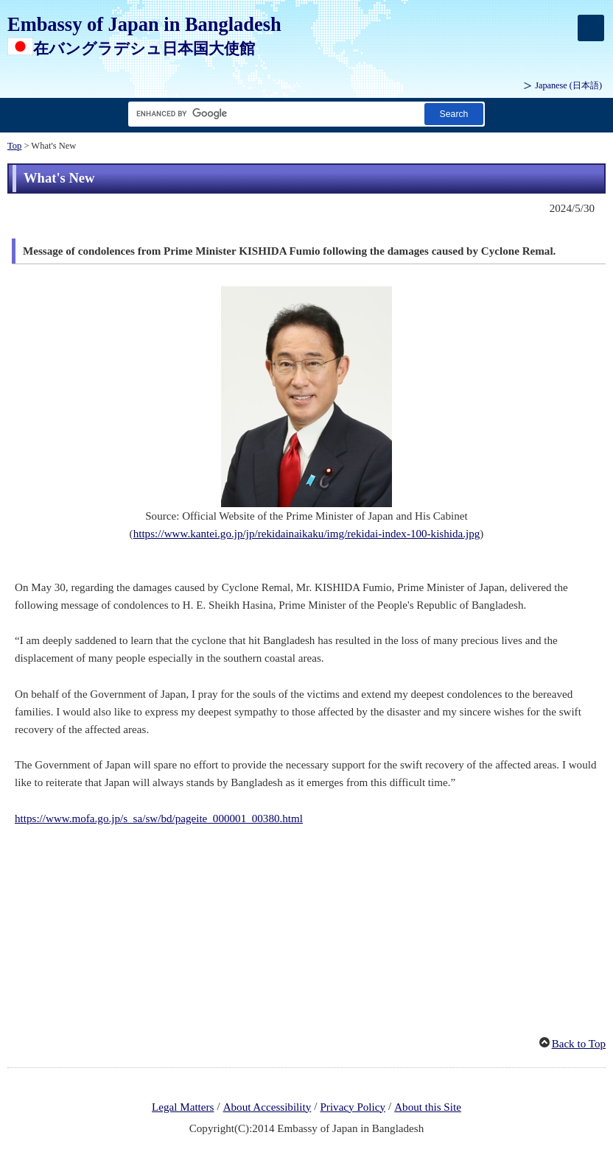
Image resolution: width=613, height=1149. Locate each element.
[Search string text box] (273, 113)
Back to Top (579, 1044)
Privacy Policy (352, 1107)
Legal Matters (183, 1107)
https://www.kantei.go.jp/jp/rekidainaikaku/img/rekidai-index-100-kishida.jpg (306, 534)
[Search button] (453, 113)
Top (14, 146)
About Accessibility (267, 1107)
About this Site (427, 1107)
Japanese (568, 85)
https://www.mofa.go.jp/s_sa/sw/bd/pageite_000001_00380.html (159, 818)
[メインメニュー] (591, 28)
